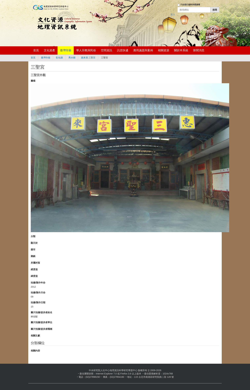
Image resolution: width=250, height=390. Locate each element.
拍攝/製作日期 (38, 302)
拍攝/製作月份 (38, 292)
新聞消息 (198, 50)
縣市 (33, 249)
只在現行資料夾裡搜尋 (190, 4)
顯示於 (34, 243)
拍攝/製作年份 (38, 282)
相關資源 (163, 50)
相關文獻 (35, 335)
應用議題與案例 (143, 50)
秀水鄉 (71, 57)
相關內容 (35, 350)
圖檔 (33, 80)
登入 (172, 14)
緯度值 (34, 276)
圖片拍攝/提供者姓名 (41, 312)
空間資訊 (106, 50)
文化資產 (49, 50)
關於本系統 (181, 50)
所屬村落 (35, 262)
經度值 (34, 269)
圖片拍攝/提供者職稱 (41, 329)
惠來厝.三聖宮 (88, 57)
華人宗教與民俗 (86, 50)
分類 (33, 236)
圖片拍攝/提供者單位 (41, 322)
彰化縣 (59, 57)
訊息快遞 (122, 50)
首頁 (36, 50)
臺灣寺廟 (65, 50)
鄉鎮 (33, 256)
